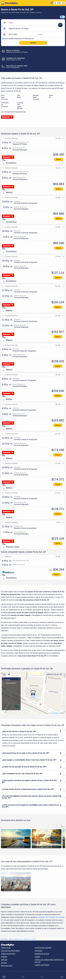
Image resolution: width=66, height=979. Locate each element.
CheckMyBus (4, 939)
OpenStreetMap (54, 713)
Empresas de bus (42, 954)
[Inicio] (25, 3)
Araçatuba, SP (43, 917)
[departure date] (21, 34)
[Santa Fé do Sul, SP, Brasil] (35, 28)
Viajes (37, 957)
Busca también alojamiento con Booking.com (19, 38)
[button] (33, 693)
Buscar (58, 159)
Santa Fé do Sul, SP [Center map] (54, 674)
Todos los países (42, 965)
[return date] (50, 34)
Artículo (38, 951)
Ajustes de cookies (43, 948)
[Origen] (35, 22)
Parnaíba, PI (53, 917)
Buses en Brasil (14, 939)
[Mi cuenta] (51, 3)
